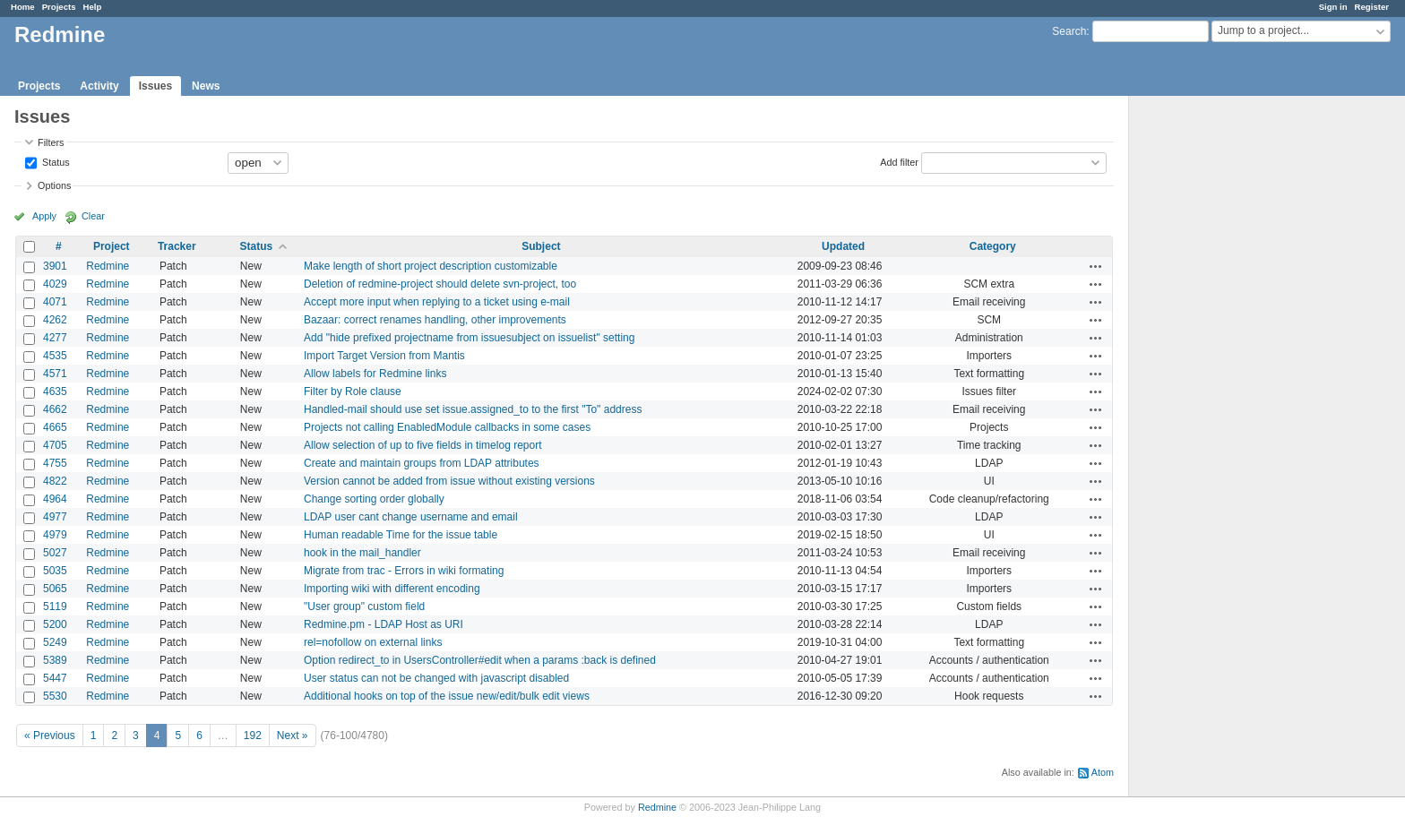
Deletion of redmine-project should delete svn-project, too (440, 284)
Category (993, 246)
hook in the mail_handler (362, 552)
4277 (55, 337)
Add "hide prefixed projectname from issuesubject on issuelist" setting (469, 337)
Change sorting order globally (374, 499)
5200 (55, 624)
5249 (55, 642)
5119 (55, 606)
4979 (55, 535)
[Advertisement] (1218, 377)
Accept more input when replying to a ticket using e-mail (437, 302)
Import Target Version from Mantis (384, 355)
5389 (55, 660)
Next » (292, 735)
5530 (55, 696)
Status (54, 161)
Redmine (107, 266)
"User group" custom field (364, 606)
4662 (55, 409)
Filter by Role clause (352, 391)
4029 (55, 284)
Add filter (899, 161)
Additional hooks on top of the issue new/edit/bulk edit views (447, 696)
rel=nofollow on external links (373, 642)
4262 (55, 320)
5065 (55, 588)
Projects (59, 7)
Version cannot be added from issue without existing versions (449, 481)
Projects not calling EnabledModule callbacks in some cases (447, 427)
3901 (55, 266)
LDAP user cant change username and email (411, 517)
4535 (55, 355)
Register (1372, 7)
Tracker (177, 246)
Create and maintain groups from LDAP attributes (421, 463)
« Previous (49, 735)
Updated (843, 246)
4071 (55, 302)
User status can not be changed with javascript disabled (436, 678)
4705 (55, 445)
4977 (55, 517)
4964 (55, 499)
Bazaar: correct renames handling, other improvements (435, 320)
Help (92, 7)
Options (54, 185)
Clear (93, 216)
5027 (55, 552)
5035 (55, 570)
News (206, 86)
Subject (540, 246)
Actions (1096, 266)
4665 (55, 427)
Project (111, 246)
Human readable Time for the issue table (400, 535)
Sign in (1333, 7)
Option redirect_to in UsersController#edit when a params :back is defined (480, 660)
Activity (99, 86)
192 (253, 735)
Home (23, 7)
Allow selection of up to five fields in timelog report (422, 445)
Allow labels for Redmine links (375, 373)
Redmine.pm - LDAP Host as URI (383, 624)
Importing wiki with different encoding (392, 588)
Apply (44, 216)
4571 (55, 373)
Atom (1102, 772)
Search (1069, 31)
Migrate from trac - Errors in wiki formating (404, 570)
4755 (55, 463)
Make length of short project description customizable (430, 266)
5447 (55, 678)
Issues (155, 86)
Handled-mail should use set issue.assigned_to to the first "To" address (473, 409)
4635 (55, 391)
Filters (51, 142)
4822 (55, 481)
